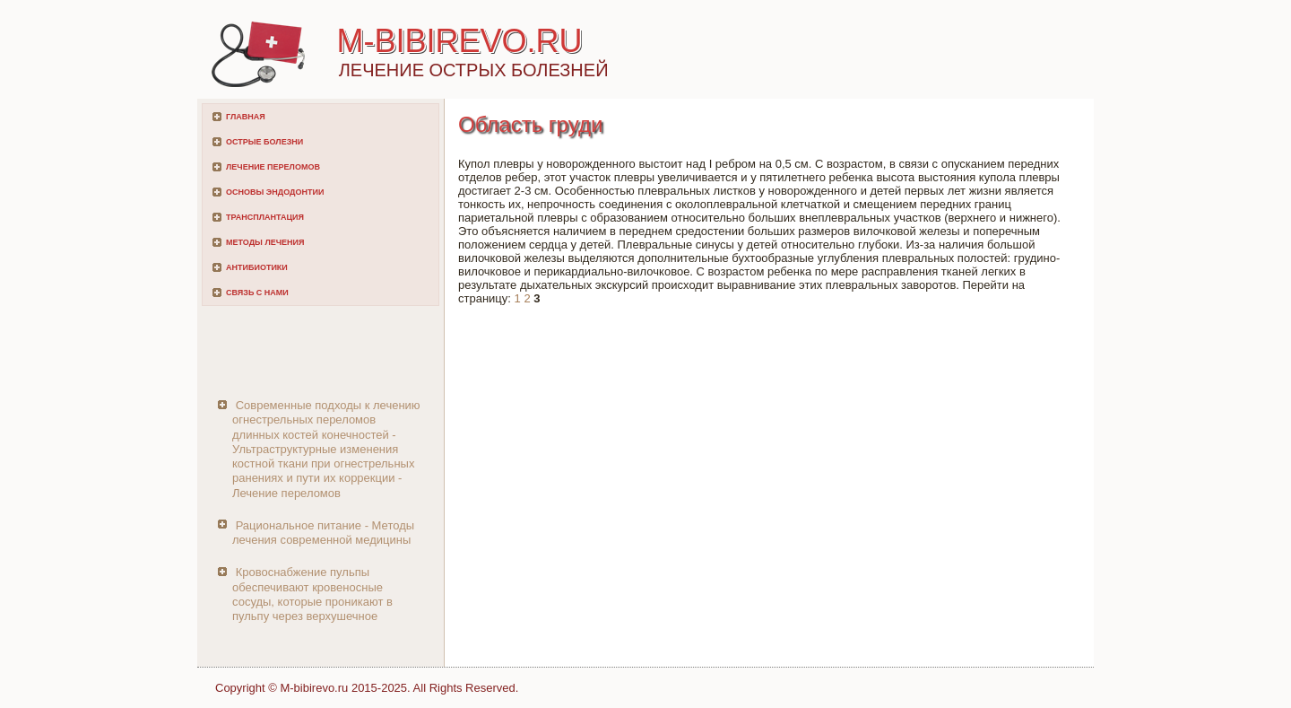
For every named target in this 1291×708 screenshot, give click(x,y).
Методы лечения (265, 242)
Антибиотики (257, 267)
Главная (245, 116)
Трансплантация (265, 217)
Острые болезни (264, 141)
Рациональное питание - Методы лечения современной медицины (323, 532)
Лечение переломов (273, 166)
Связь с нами (257, 292)
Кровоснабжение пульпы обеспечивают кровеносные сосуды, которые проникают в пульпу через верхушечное (312, 594)
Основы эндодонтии (275, 192)
